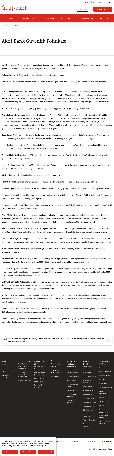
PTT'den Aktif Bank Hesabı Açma (40, 380)
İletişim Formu (104, 368)
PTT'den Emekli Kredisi (39, 368)
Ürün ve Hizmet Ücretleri (93, 2)
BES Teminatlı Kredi (89, 377)
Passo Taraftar (28, 18)
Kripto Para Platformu (86, 415)
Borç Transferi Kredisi (39, 386)
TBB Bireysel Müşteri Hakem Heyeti (104, 415)
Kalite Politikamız (105, 372)
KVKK (101, 409)
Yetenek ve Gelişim (105, 387)
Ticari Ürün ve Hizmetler (71, 395)
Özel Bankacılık (66, 18)
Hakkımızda (104, 18)
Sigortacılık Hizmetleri (70, 402)
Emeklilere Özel (48, 18)
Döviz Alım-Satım (88, 398)
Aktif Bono (54, 367)
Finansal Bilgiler (104, 376)
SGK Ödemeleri (88, 410)
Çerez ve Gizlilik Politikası (104, 422)
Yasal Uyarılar (108, 441)
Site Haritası (77, 441)
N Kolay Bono (87, 387)
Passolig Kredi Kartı (24, 381)
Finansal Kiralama (72, 390)
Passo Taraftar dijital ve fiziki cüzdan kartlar (22, 374)
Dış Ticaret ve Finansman (71, 368)
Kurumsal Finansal (73, 377)
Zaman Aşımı (103, 401)
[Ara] (86, 9)
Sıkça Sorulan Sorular (58, 441)
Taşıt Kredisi (87, 373)
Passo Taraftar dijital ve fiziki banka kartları (22, 366)
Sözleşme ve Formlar (87, 425)
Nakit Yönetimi (71, 380)
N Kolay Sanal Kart (89, 406)
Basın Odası (103, 379)
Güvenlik (92, 441)
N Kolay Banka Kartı (89, 402)
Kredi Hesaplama (88, 390)
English (110, 2)
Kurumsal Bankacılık (85, 18)
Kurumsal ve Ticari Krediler (73, 385)
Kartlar (4, 372)
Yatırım (4, 368)
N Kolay (10, 18)
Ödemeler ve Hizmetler (6, 377)
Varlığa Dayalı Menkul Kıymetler (56, 371)
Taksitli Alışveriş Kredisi (88, 381)
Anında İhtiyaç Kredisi (87, 368)
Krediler (4, 364)
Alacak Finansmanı (73, 373)
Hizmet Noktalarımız (103, 392)
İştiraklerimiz (103, 383)
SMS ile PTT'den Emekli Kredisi (39, 374)
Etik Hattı (102, 405)
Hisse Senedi (87, 394)
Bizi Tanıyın (103, 364)
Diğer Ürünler (55, 377)
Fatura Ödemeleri (89, 420)
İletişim (101, 397)
